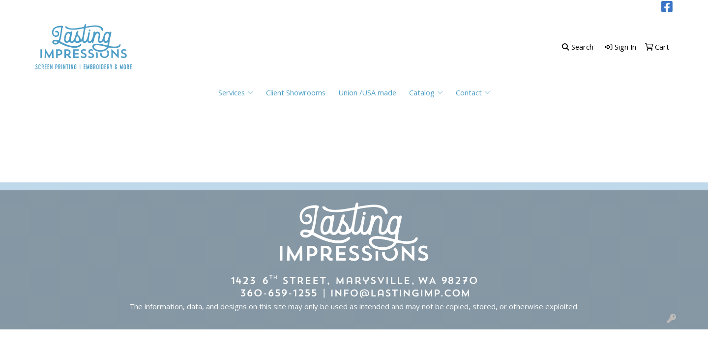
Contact (473, 92)
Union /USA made (367, 92)
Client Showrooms (295, 92)
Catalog (426, 92)
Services (235, 92)
